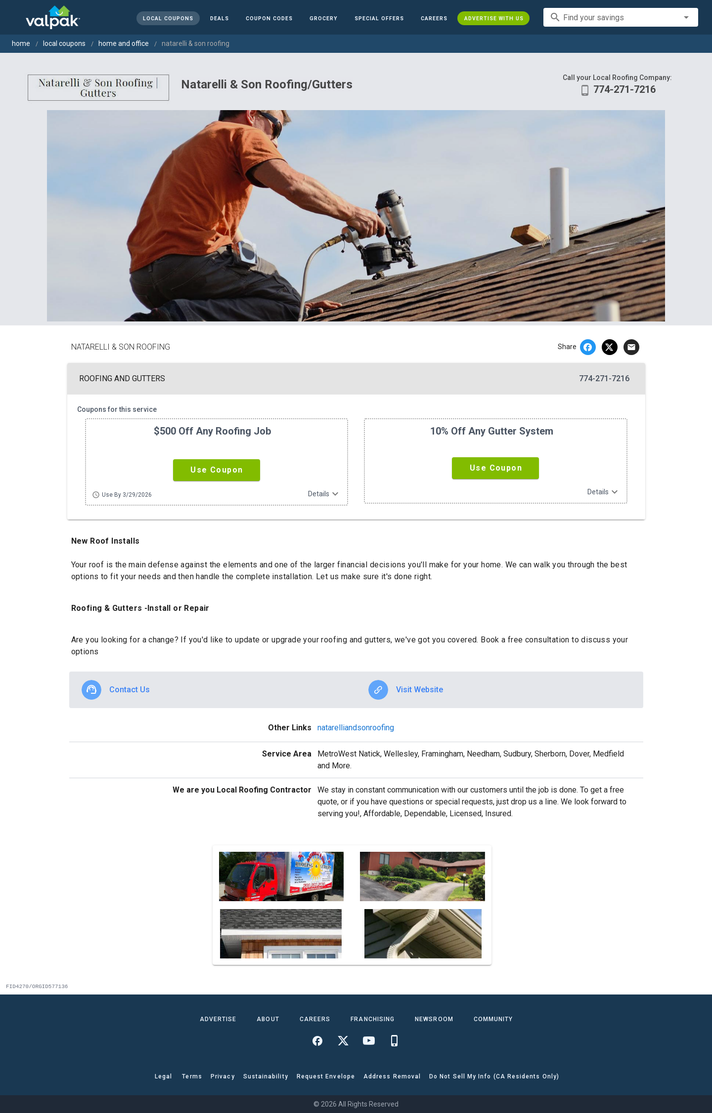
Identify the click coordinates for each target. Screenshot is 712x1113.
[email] (631, 347)
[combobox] (620, 17)
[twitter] (610, 347)
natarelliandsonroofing (355, 727)
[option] (213, 690)
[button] (379, 18)
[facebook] (588, 347)
